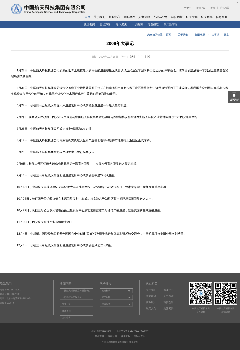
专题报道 (153, 24)
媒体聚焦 (121, 24)
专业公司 (66, 304)
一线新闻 (137, 24)
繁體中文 (200, 7)
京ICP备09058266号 (101, 331)
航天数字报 (170, 24)
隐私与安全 (139, 336)
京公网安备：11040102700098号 (133, 331)
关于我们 (99, 17)
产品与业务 (160, 17)
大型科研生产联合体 (72, 297)
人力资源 (144, 17)
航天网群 (207, 17)
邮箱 (213, 7)
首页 (87, 17)
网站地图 (224, 7)
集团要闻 (89, 24)
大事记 (215, 34)
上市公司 (66, 317)
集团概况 (200, 34)
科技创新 (177, 17)
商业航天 (151, 302)
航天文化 (192, 17)
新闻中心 (114, 17)
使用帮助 (125, 336)
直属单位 (66, 311)
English (187, 7)
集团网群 (168, 308)
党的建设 (129, 17)
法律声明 (99, 336)
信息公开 (221, 17)
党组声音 (105, 24)
